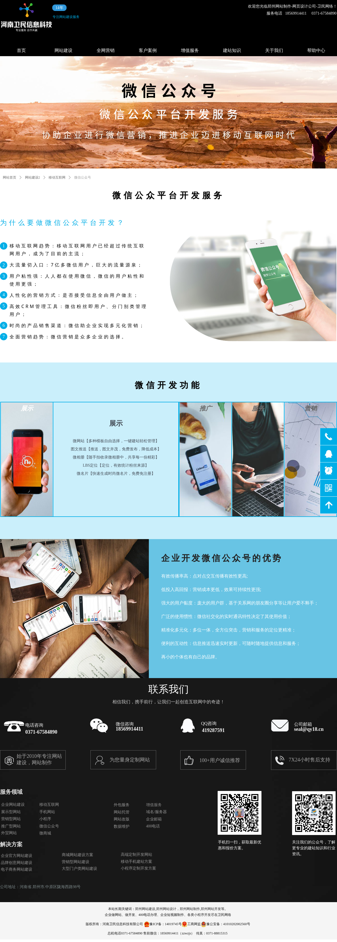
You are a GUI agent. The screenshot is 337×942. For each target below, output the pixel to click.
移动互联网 (57, 177)
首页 (21, 50)
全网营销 (106, 50)
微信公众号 (82, 177)
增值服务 (190, 50)
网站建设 (63, 50)
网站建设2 (32, 177)
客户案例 (148, 50)
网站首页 (9, 177)
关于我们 (274, 50)
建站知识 (232, 50)
